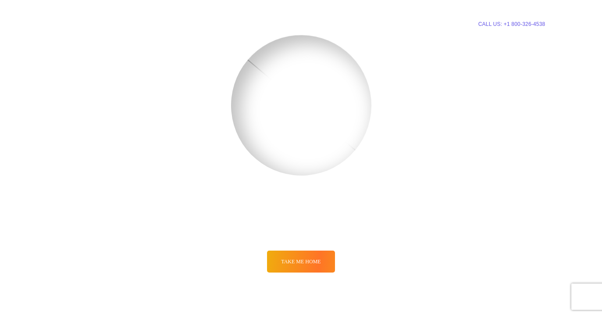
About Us (375, 23)
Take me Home (301, 262)
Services (285, 23)
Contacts (413, 23)
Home (253, 23)
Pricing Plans (332, 23)
